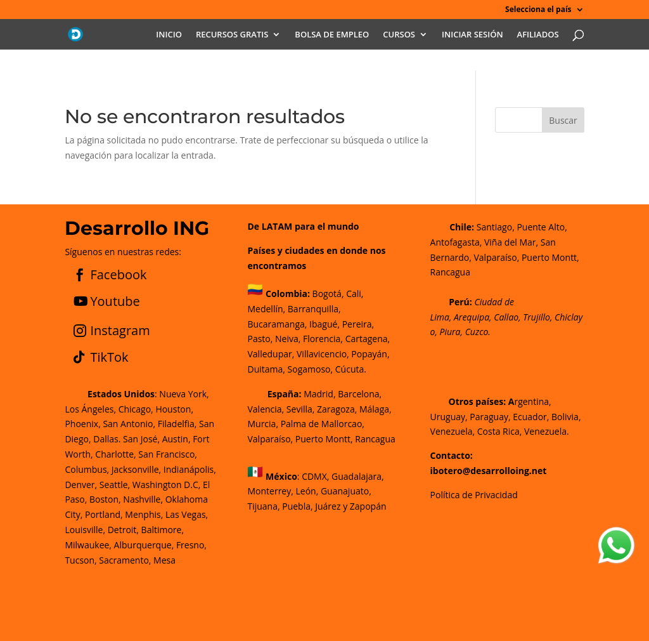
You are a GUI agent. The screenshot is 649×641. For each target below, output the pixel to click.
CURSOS (399, 35)
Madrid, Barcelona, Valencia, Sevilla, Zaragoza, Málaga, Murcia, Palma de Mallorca (319, 409)
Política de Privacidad (474, 495)
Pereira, (357, 324)
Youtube (114, 301)
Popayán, (369, 354)
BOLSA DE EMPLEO (332, 35)
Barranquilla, (314, 309)
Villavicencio (322, 354)
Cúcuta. (350, 369)
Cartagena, (367, 339)
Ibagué (322, 324)
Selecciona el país (538, 10)
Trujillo (536, 317)
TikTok (109, 357)
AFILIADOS (538, 35)
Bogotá (327, 293)
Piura (450, 332)
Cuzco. (478, 332)
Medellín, (266, 309)
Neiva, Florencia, (310, 339)
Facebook (118, 274)
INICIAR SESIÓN (472, 35)
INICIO (169, 35)
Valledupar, (270, 354)
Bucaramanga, (277, 324)
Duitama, (266, 369)
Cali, (354, 293)
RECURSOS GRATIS (232, 35)
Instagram (120, 330)
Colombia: (288, 293)
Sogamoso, (310, 369)
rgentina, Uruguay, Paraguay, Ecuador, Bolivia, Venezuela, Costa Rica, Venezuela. (505, 416)
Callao (506, 317)
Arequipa (471, 317)
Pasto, (260, 339)
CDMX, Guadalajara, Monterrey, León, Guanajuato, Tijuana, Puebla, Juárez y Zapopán (316, 491)
